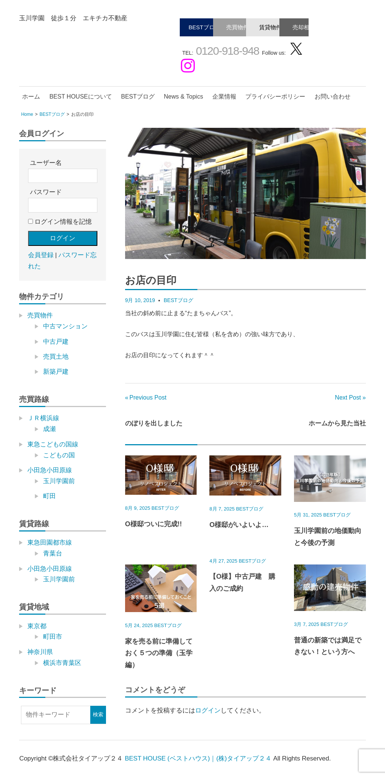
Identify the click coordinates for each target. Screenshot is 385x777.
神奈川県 (40, 652)
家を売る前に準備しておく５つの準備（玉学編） (158, 653)
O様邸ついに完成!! (153, 524)
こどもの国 (59, 455)
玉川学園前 (59, 481)
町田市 (52, 636)
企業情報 (224, 96)
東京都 (36, 626)
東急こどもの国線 (52, 444)
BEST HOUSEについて (80, 96)
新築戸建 (56, 371)
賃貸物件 (270, 27)
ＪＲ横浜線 (43, 418)
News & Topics (183, 96)
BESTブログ (204, 27)
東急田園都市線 (49, 542)
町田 (49, 496)
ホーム (31, 96)
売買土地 (56, 356)
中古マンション (65, 326)
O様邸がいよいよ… (239, 524)
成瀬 (49, 429)
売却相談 (303, 27)
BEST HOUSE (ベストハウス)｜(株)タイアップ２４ (198, 758)
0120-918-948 (226, 51)
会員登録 (41, 255)
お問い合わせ (333, 96)
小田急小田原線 (49, 470)
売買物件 (237, 27)
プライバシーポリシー (275, 96)
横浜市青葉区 (62, 662)
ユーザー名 (46, 162)
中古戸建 (56, 341)
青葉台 (52, 553)
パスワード (46, 192)
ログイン (208, 710)
